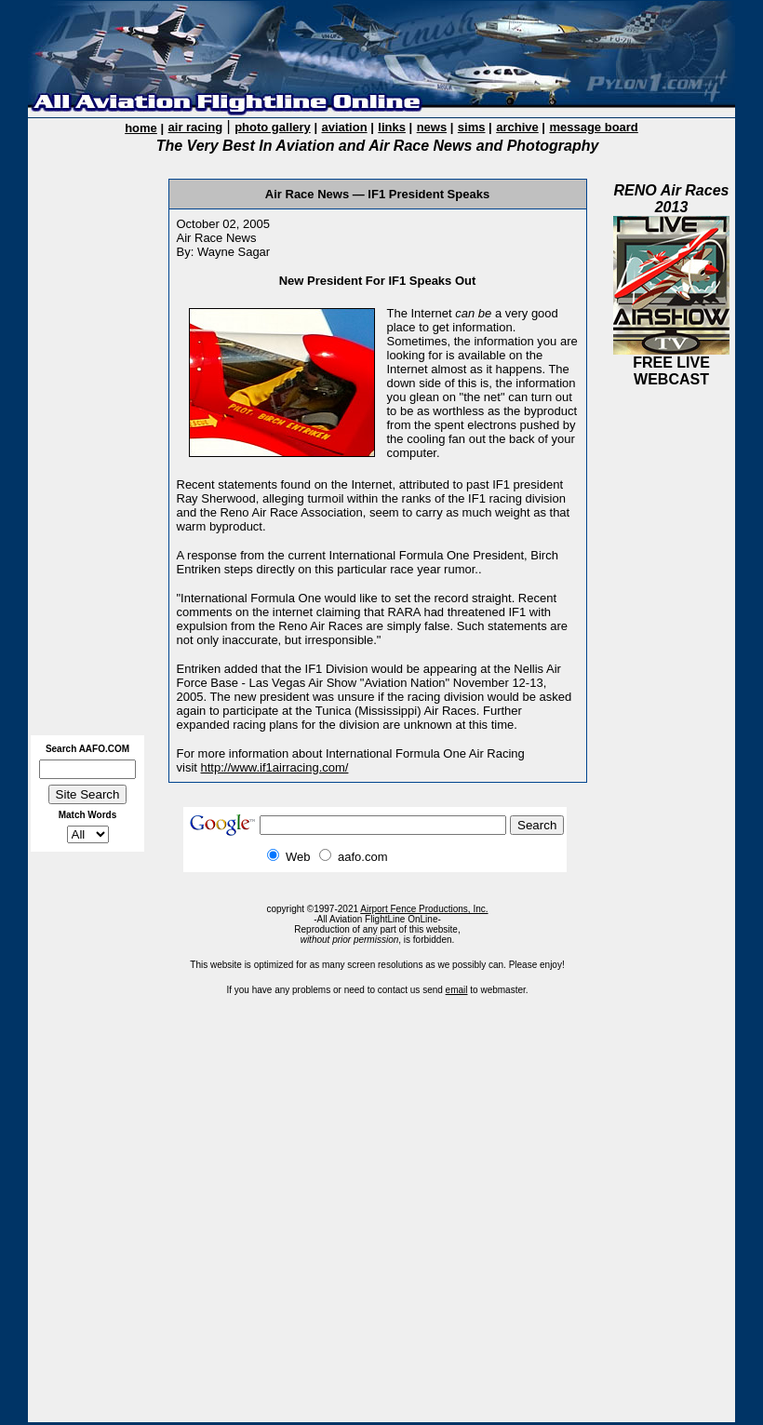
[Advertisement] (94, 447)
